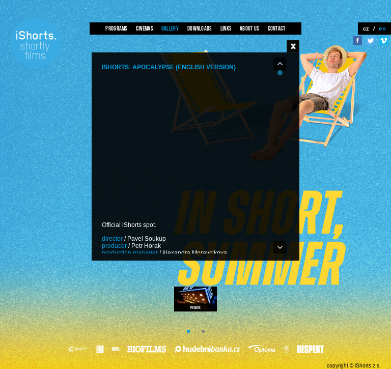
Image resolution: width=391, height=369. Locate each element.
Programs (116, 28)
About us (249, 28)
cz (366, 28)
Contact (277, 28)
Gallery (170, 28)
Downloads (199, 28)
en (382, 28)
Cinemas (144, 28)
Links (226, 28)
